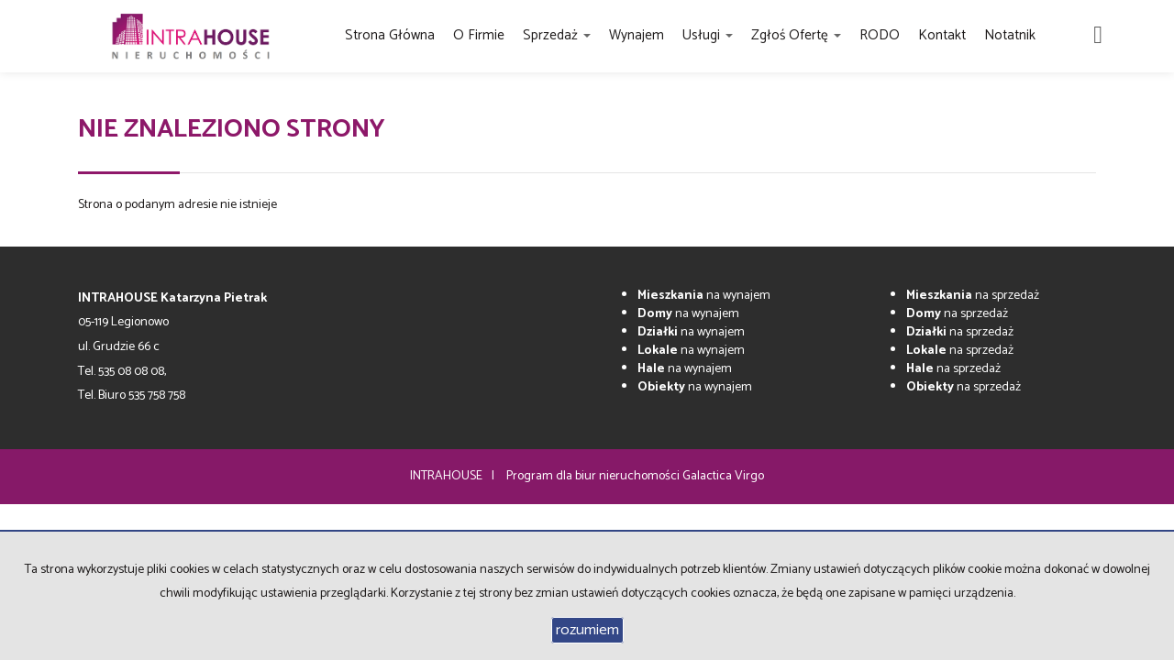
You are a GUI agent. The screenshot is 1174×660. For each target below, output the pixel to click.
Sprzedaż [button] (557, 35)
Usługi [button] (707, 35)
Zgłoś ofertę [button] (796, 35)
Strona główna (390, 35)
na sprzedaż (972, 295)
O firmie (478, 35)
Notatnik (1010, 35)
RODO (879, 35)
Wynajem (636, 35)
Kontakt (942, 35)
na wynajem (703, 295)
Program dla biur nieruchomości (594, 476)
